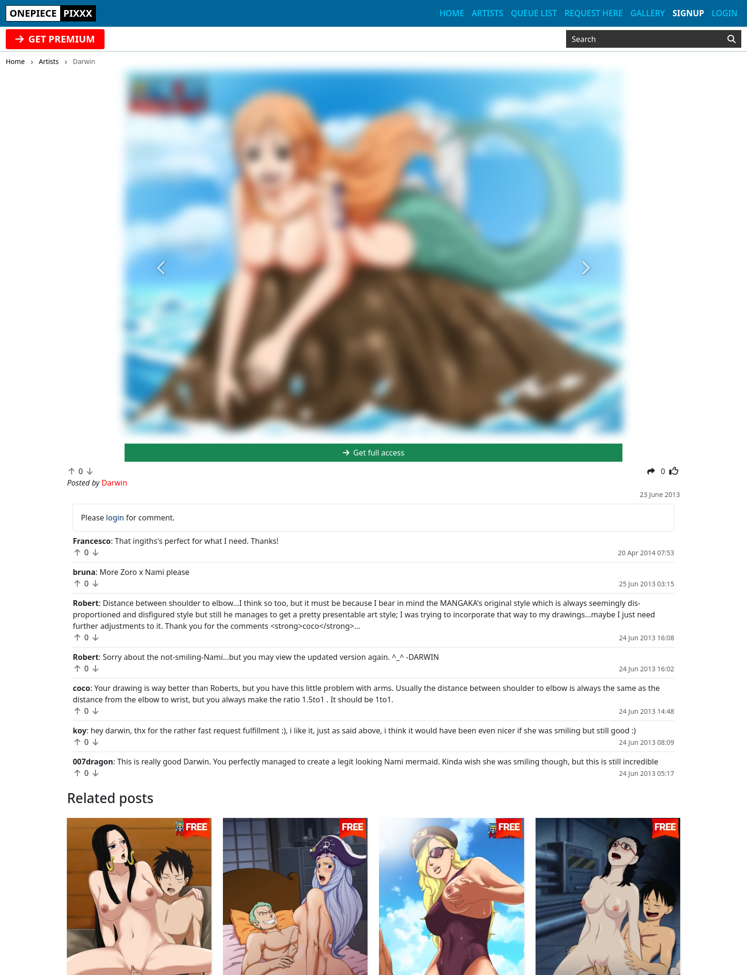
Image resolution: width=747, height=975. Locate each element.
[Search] (731, 39)
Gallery (648, 13)
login (115, 517)
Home (452, 13)
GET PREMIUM (55, 38)
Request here (594, 13)
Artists (487, 13)
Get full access (373, 452)
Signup (688, 13)
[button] (162, 268)
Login (724, 13)
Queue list (534, 13)
